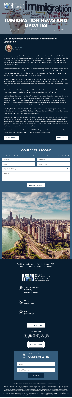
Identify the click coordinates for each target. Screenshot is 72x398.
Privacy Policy (55, 383)
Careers (28, 266)
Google (42, 336)
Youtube (30, 336)
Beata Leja (18, 47)
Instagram (34, 336)
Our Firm (20, 264)
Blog (21, 266)
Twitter (47, 336)
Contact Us (47, 266)
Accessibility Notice (45, 383)
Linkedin (38, 336)
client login (37, 345)
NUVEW (14, 383)
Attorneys (30, 264)
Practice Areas (43, 264)
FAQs (53, 264)
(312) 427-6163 (29, 303)
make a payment (36, 325)
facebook (25, 336)
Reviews (37, 266)
